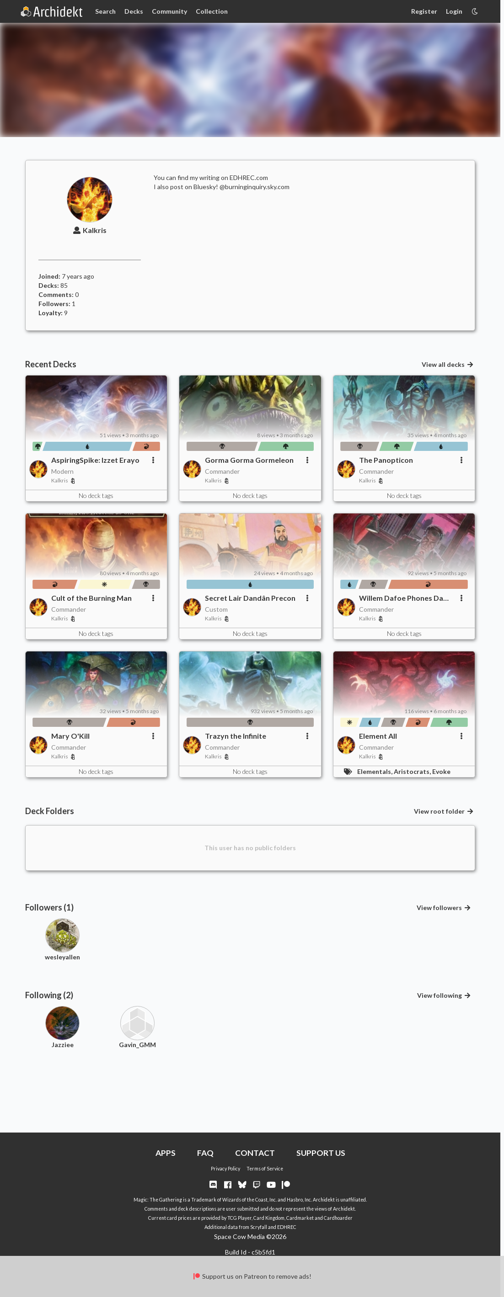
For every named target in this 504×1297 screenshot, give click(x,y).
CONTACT (255, 1153)
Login (454, 11)
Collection (212, 11)
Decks (133, 11)
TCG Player (239, 1218)
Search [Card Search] (105, 11)
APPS (165, 1153)
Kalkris (90, 230)
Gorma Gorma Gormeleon (249, 459)
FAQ (205, 1153)
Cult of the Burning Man (91, 597)
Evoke (441, 771)
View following (444, 995)
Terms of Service (265, 1168)
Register (424, 11)
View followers (444, 907)
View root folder (444, 811)
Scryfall (258, 1227)
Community (169, 11)
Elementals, (375, 771)
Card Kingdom (268, 1218)
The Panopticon (386, 459)
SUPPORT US (320, 1153)
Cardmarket (300, 1218)
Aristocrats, (413, 771)
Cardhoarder (338, 1218)
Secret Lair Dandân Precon (250, 597)
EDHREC (286, 1227)
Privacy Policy (225, 1168)
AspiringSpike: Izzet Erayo (95, 459)
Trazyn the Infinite (235, 735)
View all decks (448, 364)
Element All (378, 735)
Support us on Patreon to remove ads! (252, 1276)
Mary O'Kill (70, 735)
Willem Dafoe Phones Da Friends (401, 598)
